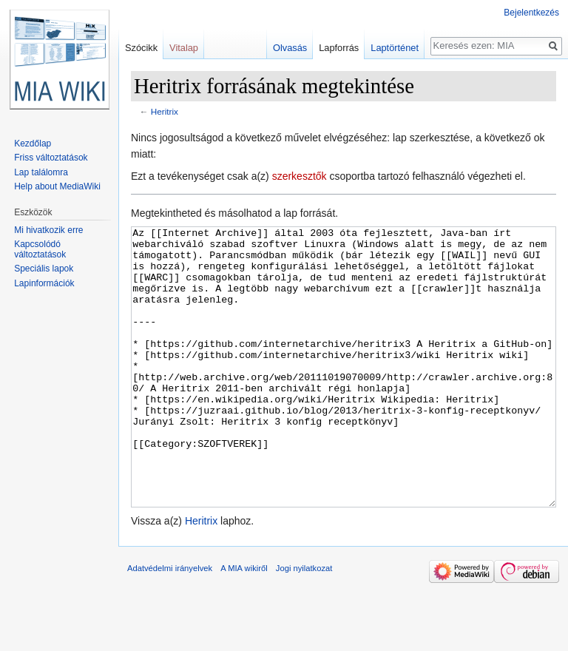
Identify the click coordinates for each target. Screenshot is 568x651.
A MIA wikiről (243, 623)
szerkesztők (299, 176)
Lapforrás (339, 47)
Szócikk (141, 47)
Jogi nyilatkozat (304, 623)
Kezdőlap (32, 143)
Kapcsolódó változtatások (40, 249)
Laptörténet (395, 47)
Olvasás (290, 47)
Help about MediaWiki (57, 186)
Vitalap (183, 47)
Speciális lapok (43, 268)
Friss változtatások (50, 157)
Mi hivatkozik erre (48, 230)
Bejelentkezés (531, 12)
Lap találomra (41, 172)
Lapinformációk (44, 283)
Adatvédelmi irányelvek (169, 623)
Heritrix (164, 111)
